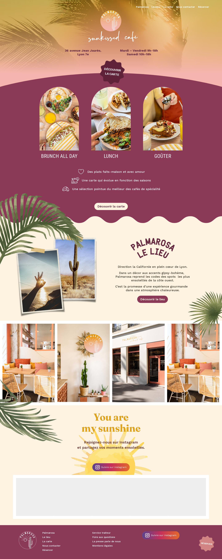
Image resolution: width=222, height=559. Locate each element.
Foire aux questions (103, 537)
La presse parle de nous (106, 541)
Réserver (203, 6)
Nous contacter (185, 6)
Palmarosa (142, 6)
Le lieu (156, 6)
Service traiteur (101, 532)
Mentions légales (102, 545)
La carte (168, 6)
